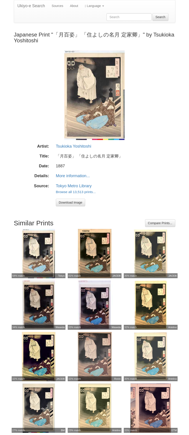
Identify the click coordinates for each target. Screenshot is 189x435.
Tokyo (61, 275)
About (74, 6)
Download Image (70, 202)
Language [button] (94, 6)
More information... (73, 176)
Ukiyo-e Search (31, 6)
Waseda (60, 327)
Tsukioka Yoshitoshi (73, 146)
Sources (57, 6)
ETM (174, 430)
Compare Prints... (160, 223)
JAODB (116, 275)
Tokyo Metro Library (74, 186)
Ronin (117, 378)
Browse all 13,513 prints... (76, 192)
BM (63, 430)
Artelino (172, 327)
